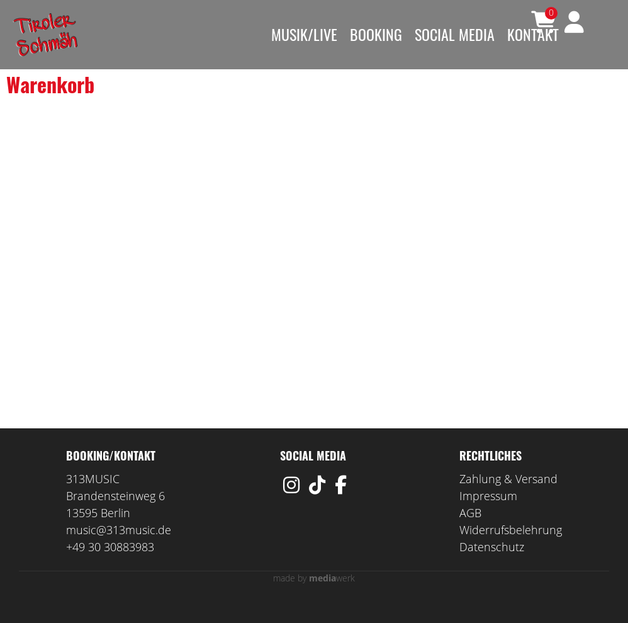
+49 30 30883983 (110, 565)
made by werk (314, 597)
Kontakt (533, 34)
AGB (470, 531)
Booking (376, 34)
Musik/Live (304, 34)
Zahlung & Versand (508, 497)
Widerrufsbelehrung (510, 548)
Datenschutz (491, 565)
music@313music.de (118, 548)
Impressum (488, 514)
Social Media (455, 34)
